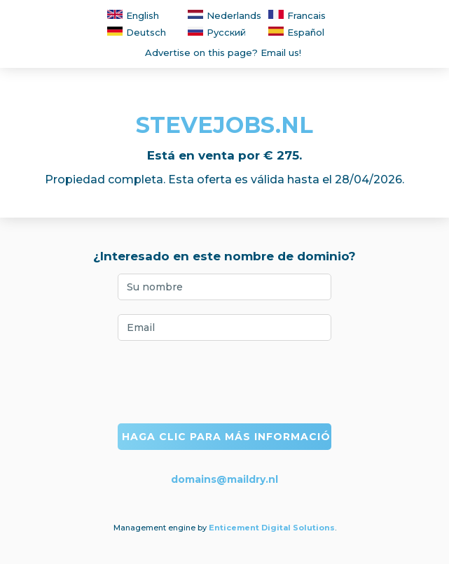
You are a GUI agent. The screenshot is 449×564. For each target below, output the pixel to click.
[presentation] (224, 382)
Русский (217, 32)
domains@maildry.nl (224, 479)
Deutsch (136, 32)
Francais (297, 15)
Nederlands (224, 15)
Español (296, 32)
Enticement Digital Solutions (272, 528)
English (133, 15)
